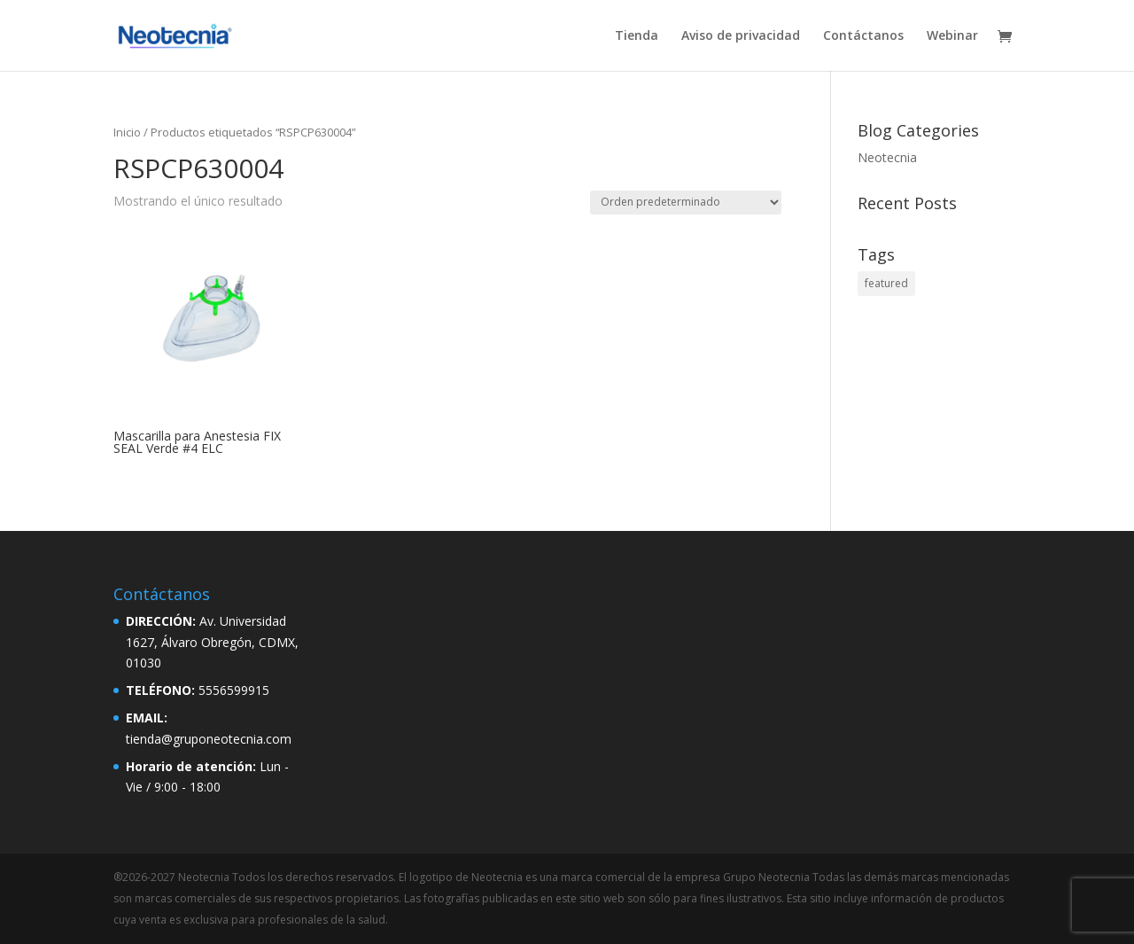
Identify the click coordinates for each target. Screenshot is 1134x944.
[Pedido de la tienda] (685, 203)
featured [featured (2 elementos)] (886, 283)
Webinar (952, 36)
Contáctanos (863, 36)
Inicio (127, 132)
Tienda (636, 36)
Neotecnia (887, 157)
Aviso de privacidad (740, 36)
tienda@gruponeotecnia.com (208, 738)
